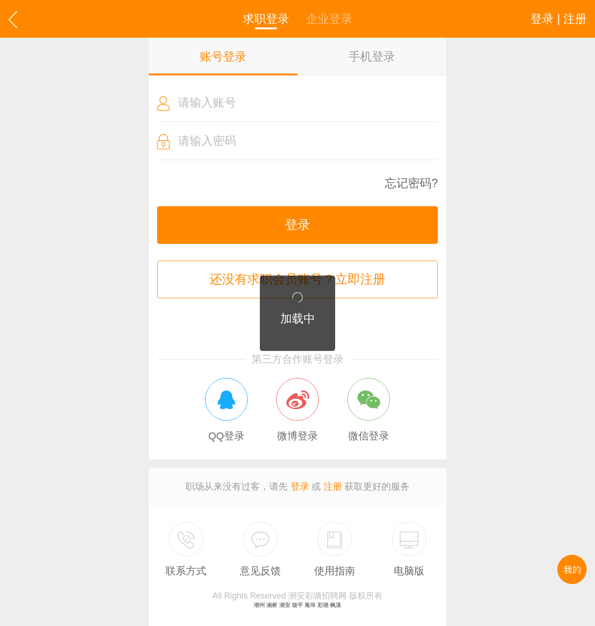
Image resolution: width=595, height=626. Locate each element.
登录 (297, 225)
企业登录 (329, 18)
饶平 (297, 605)
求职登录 (266, 18)
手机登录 (372, 56)
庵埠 (310, 605)
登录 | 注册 (558, 18)
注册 (333, 486)
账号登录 (223, 56)
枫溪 (335, 605)
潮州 (259, 605)
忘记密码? (411, 183)
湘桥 (272, 605)
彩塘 (323, 605)
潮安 (285, 605)
